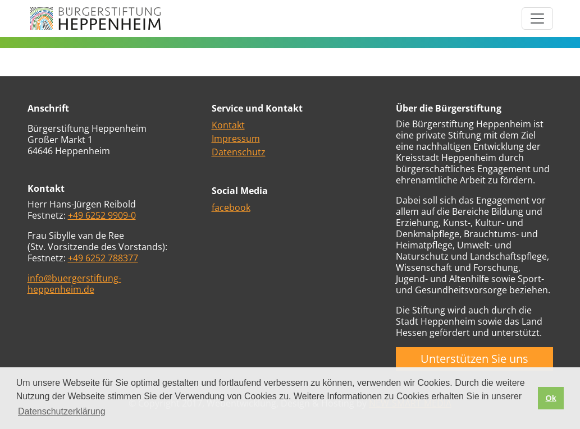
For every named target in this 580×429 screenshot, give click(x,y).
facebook (231, 207)
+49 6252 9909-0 (102, 215)
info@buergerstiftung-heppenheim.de (74, 284)
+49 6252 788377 (103, 258)
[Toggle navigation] (537, 18)
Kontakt (228, 125)
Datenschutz (239, 152)
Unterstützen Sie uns (474, 358)
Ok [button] (550, 398)
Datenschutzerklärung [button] (62, 411)
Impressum (236, 138)
